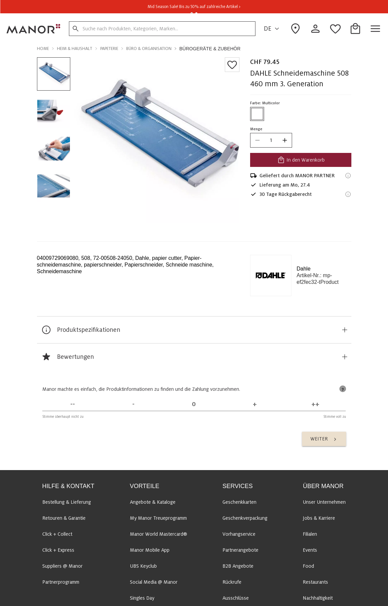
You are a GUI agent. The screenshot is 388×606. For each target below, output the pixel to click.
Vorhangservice (238, 534)
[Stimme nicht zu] (133, 404)
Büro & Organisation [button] (149, 48)
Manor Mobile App (150, 550)
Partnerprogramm (60, 582)
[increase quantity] (285, 140)
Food (308, 566)
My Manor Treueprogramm (158, 518)
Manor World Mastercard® (158, 534)
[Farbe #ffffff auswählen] (257, 114)
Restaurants (315, 582)
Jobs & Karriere (319, 518)
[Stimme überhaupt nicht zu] (72, 404)
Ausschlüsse (235, 598)
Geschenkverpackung (244, 518)
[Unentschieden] (194, 404)
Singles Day (142, 598)
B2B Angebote (237, 566)
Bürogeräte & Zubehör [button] (210, 48)
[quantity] (271, 140)
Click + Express (58, 550)
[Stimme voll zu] (315, 404)
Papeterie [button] (109, 48)
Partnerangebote (240, 550)
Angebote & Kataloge (153, 502)
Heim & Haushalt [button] (74, 48)
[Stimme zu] (254, 404)
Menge (256, 129)
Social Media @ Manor (154, 582)
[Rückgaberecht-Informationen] (348, 194)
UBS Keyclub (143, 566)
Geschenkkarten (239, 502)
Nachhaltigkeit (318, 598)
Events (310, 550)
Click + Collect (57, 534)
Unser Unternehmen (324, 502)
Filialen (310, 534)
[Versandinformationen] (348, 175)
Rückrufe (231, 582)
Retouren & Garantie (64, 518)
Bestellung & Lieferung (66, 502)
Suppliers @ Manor (62, 566)
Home (43, 48)
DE (272, 29)
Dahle (304, 269)
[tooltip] (342, 388)
